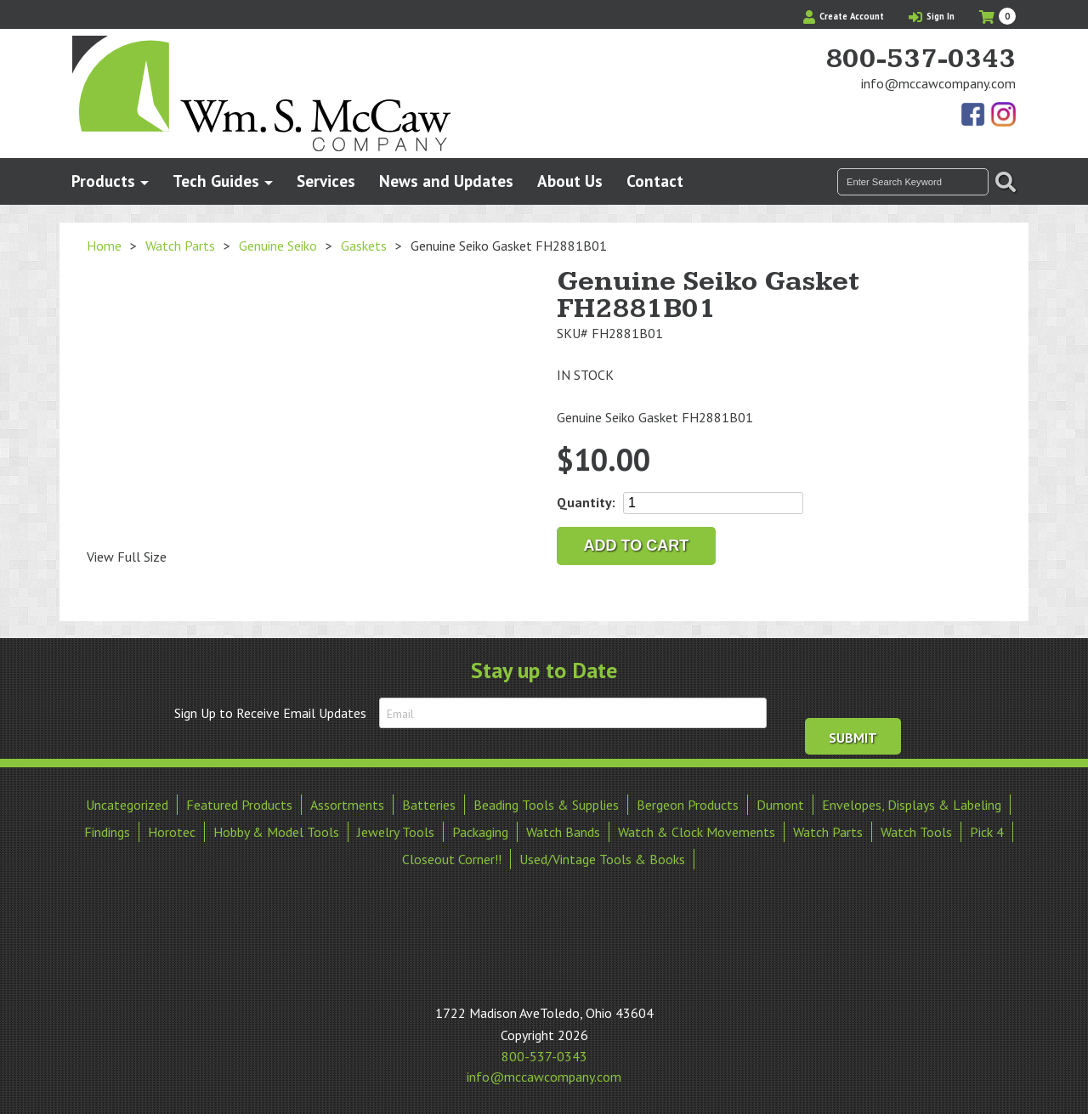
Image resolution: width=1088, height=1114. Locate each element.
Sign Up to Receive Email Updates (270, 713)
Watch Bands (563, 831)
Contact (654, 180)
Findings (107, 831)
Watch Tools (916, 831)
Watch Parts (180, 245)
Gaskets (364, 245)
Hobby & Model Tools (276, 831)
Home (104, 245)
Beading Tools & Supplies (546, 804)
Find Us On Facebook (974, 115)
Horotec (172, 831)
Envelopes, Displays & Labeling (911, 804)
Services (326, 180)
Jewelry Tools (395, 831)
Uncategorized (127, 804)
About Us (570, 180)
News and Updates (446, 180)
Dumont (780, 804)
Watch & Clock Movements (696, 831)
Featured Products (239, 804)
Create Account (843, 16)
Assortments (347, 804)
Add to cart (636, 545)
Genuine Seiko (278, 245)
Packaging (480, 831)
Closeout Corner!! (452, 859)
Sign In (932, 16)
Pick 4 (987, 831)
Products (103, 180)
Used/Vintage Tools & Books (602, 859)
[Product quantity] (713, 503)
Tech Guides (216, 180)
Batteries (429, 804)
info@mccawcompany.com (938, 83)
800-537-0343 (920, 59)
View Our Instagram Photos (1003, 115)
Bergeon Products (688, 804)
